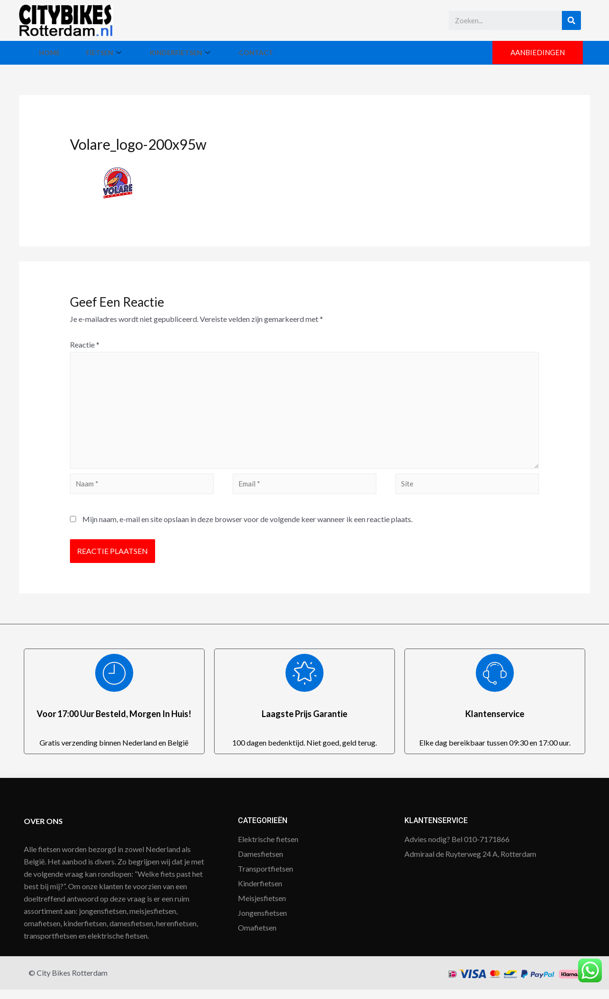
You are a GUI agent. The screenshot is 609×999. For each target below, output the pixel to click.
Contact (331, 52)
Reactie (84, 344)
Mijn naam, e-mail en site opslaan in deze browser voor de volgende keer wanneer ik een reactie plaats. (247, 528)
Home (60, 52)
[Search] (571, 20)
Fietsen (137, 52)
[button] (535, 53)
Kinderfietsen (235, 52)
